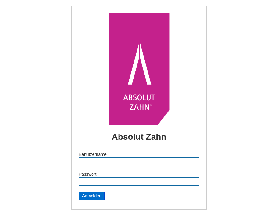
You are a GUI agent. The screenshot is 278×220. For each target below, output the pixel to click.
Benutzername (93, 154)
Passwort (88, 174)
